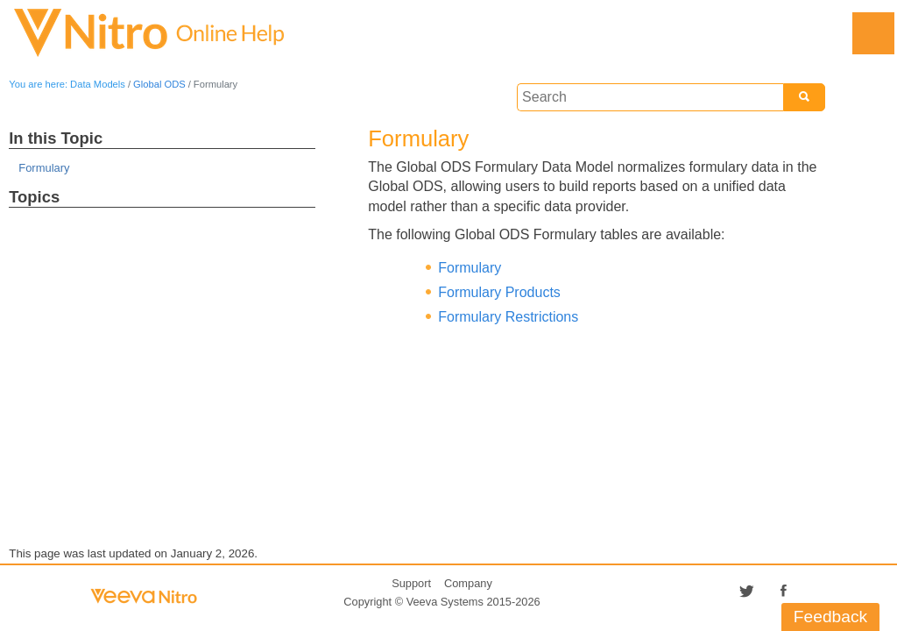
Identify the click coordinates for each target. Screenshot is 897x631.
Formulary (43, 167)
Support (411, 583)
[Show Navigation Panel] (873, 33)
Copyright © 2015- (441, 601)
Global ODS (159, 84)
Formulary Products (499, 292)
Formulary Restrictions (508, 316)
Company (468, 583)
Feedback (830, 616)
